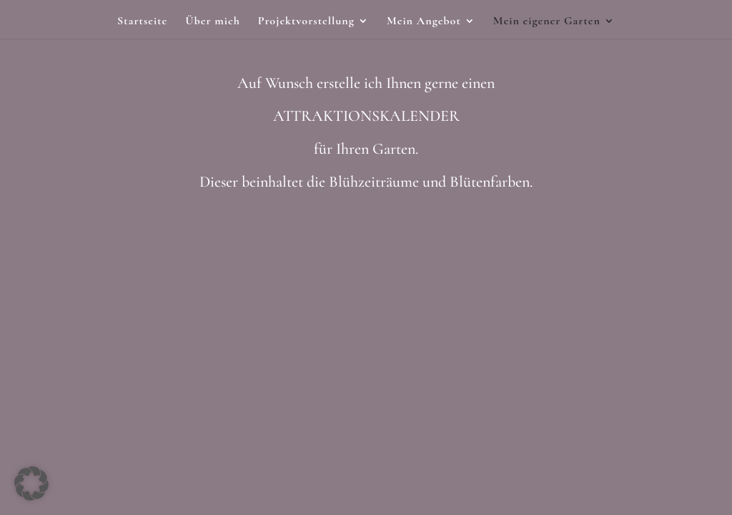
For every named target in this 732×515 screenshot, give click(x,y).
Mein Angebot (424, 22)
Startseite (142, 22)
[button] (31, 483)
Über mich (212, 22)
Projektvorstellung (306, 22)
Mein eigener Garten (546, 22)
